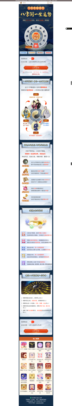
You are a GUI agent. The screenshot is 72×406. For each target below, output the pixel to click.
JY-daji (33, 399)
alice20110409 (39, 402)
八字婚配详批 (48, 367)
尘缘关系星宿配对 (40, 346)
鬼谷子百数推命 (32, 368)
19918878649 (42, 399)
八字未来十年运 (32, 357)
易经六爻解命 (32, 346)
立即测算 (36, 68)
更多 (49, 2)
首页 (23, 2)
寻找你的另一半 (48, 357)
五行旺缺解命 (23, 388)
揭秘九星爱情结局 (48, 346)
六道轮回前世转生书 (48, 389)
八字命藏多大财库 (48, 378)
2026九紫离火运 (32, 389)
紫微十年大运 (23, 367)
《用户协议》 (36, 72)
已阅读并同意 (28, 72)
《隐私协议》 (45, 72)
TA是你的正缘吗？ (40, 368)
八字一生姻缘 (23, 346)
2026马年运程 (40, 389)
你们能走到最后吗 (40, 378)
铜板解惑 (32, 377)
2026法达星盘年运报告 (24, 378)
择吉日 (24, 356)
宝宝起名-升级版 (40, 357)
